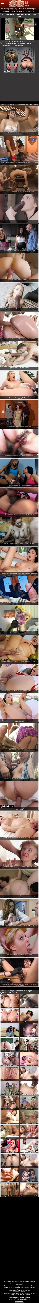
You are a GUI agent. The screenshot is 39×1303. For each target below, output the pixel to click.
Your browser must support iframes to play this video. (20, 29)
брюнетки (21, 43)
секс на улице (18, 45)
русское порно (6, 45)
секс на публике (10, 43)
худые (29, 43)
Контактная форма (13, 1298)
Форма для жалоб (25, 1298)
